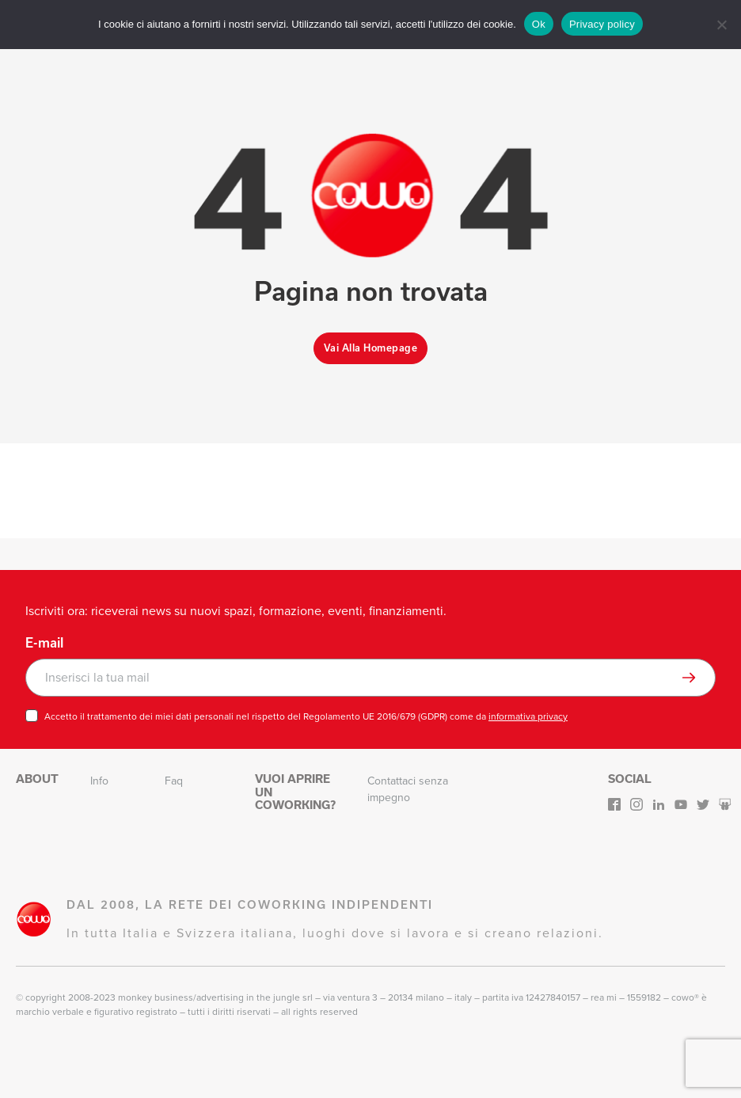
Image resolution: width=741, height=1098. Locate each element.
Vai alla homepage (370, 348)
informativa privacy (528, 716)
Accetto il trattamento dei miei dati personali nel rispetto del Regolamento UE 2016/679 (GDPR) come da (306, 716)
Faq (174, 781)
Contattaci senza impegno (407, 789)
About (37, 778)
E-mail (44, 643)
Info (99, 781)
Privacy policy (602, 24)
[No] (721, 24)
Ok (538, 24)
